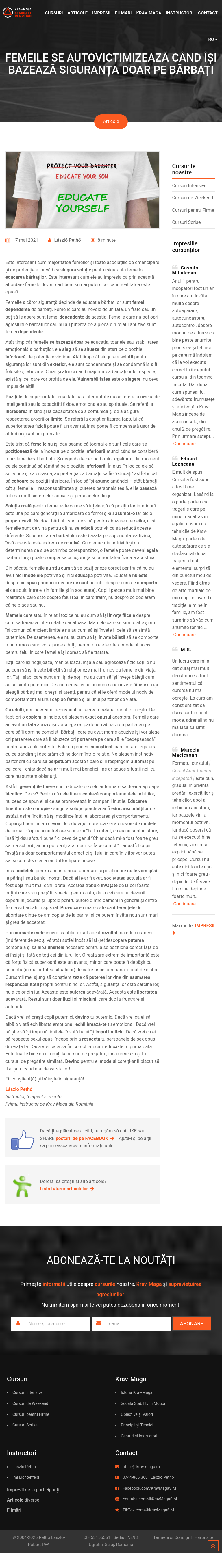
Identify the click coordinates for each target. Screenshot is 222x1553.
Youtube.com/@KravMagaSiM (150, 1499)
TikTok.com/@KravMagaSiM (148, 1510)
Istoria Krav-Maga (136, 1392)
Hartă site (204, 1537)
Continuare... (186, 444)
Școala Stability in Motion (143, 1403)
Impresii (101, 13)
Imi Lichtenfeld (25, 1477)
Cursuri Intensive (189, 185)
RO (213, 39)
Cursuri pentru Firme (193, 210)
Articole (78, 13)
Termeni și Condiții (171, 1537)
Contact (208, 13)
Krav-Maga (148, 13)
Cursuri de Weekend (192, 197)
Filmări (123, 13)
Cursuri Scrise (186, 222)
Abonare (191, 1323)
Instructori (179, 13)
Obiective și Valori (137, 1414)
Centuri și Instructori (139, 1436)
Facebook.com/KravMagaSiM (149, 1488)
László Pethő (24, 1466)
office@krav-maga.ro (141, 1466)
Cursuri (54, 13)
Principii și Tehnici (137, 1425)
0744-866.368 (135, 1477)
